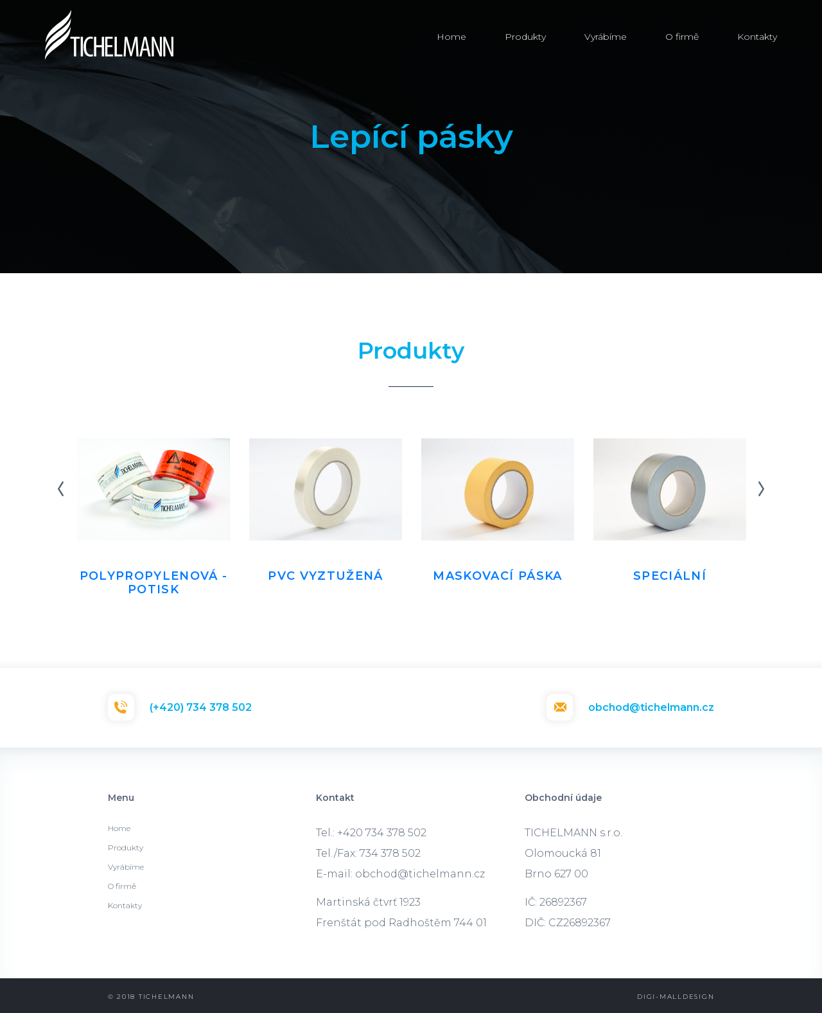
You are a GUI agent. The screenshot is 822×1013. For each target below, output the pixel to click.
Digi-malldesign (675, 996)
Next (761, 489)
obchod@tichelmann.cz (651, 707)
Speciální (669, 576)
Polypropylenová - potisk (154, 583)
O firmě (682, 36)
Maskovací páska (497, 576)
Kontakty (757, 36)
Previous (61, 489)
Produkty (525, 36)
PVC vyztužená (325, 576)
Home (451, 36)
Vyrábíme (605, 36)
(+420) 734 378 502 (201, 707)
